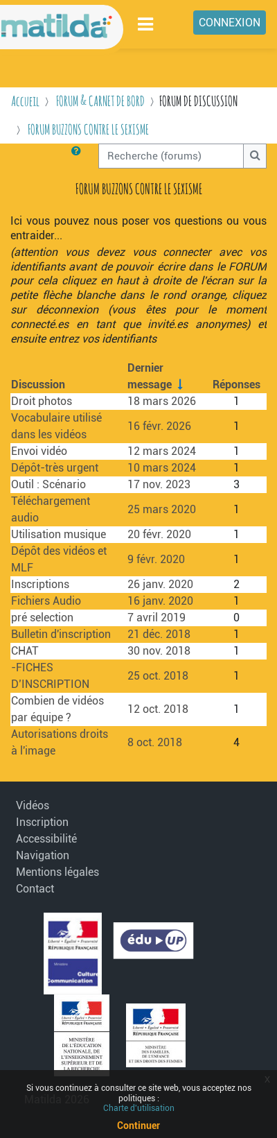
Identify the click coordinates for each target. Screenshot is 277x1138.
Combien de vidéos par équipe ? (57, 709)
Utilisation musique (58, 534)
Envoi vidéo (39, 451)
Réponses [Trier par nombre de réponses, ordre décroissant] (236, 384)
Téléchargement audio (50, 509)
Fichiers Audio (46, 600)
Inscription (42, 822)
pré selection (42, 617)
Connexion (229, 22)
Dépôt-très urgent (54, 467)
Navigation (42, 855)
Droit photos (41, 401)
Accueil (25, 101)
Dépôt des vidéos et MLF (59, 559)
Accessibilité (46, 838)
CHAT (25, 650)
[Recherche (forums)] (171, 156)
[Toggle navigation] (146, 24)
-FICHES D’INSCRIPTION (50, 676)
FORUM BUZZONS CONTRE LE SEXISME (88, 129)
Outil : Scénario (48, 484)
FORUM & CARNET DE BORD (100, 101)
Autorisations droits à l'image (59, 742)
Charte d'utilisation (139, 1108)
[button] (79, 156)
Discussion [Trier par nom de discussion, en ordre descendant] (38, 384)
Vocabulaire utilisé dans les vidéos (56, 426)
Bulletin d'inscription (61, 634)
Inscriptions (40, 584)
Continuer (138, 1125)
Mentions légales (52, 872)
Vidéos (32, 805)
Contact (35, 888)
